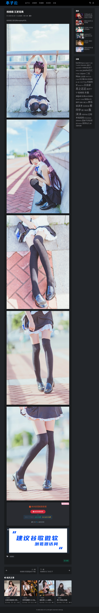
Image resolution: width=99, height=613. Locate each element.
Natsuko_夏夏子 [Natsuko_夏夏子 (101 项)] (86, 65)
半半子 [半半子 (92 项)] (87, 76)
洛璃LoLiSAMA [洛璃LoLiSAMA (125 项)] (87, 96)
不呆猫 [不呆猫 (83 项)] (77, 73)
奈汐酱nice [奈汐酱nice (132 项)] (83, 79)
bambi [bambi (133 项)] (78, 63)
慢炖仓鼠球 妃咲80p (88, 21)
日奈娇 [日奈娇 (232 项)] (87, 85)
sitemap (60, 610)
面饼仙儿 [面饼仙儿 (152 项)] (86, 123)
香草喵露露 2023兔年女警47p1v (28, 601)
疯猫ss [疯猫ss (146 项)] (87, 99)
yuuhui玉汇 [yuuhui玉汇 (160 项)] (88, 70)
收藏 (66, 560)
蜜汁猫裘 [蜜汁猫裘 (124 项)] (84, 110)
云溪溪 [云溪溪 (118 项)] (83, 76)
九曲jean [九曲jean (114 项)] (83, 74)
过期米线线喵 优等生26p (12, 601)
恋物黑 (20, 16)
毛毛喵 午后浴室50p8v (88, 28)
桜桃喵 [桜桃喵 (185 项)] (81, 92)
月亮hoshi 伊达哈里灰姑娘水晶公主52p (88, 15)
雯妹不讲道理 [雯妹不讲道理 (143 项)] (87, 120)
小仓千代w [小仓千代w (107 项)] (83, 82)
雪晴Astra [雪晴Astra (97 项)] (79, 120)
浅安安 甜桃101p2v (88, 42)
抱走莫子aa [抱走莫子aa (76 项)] (81, 85)
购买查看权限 (38, 511)
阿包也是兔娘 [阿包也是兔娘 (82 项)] (87, 118)
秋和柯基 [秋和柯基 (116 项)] (86, 106)
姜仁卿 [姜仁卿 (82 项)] (77, 82)
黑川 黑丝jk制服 (62, 600)
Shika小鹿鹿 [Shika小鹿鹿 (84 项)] (79, 70)
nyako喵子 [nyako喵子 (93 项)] (79, 68)
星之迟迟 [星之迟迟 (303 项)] (81, 88)
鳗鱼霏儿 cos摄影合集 (46, 601)
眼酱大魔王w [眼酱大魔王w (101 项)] (83, 102)
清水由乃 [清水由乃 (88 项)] (78, 99)
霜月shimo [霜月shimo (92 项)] (79, 123)
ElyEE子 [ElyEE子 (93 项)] (88, 63)
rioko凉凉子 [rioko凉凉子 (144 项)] (87, 67)
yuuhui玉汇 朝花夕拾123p (88, 35)
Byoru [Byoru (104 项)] (83, 63)
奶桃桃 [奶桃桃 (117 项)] (90, 79)
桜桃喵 (12, 556)
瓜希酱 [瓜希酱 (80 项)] (82, 99)
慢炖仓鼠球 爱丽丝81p (88, 48)
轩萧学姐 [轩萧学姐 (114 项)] (85, 114)
